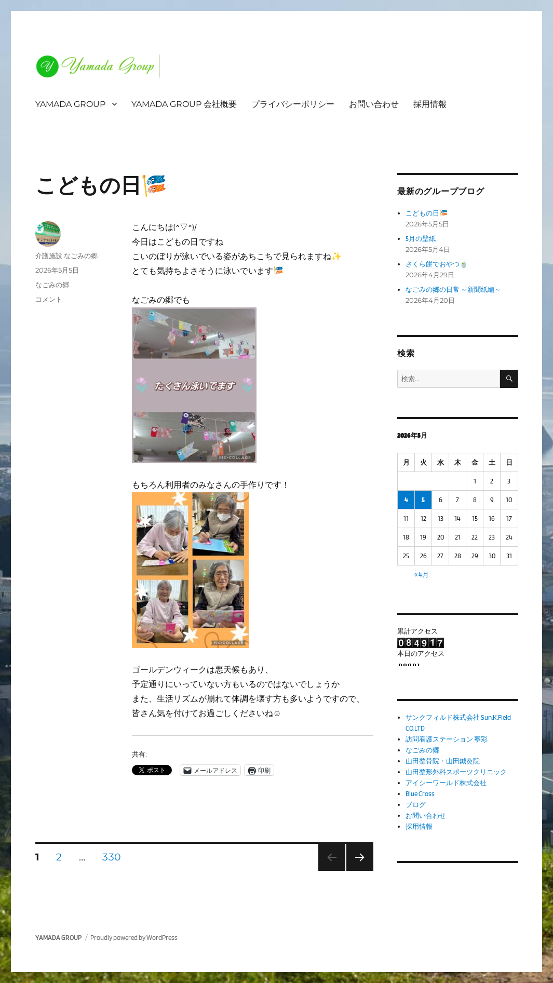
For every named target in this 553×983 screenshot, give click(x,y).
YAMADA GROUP (70, 104)
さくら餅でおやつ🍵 (437, 264)
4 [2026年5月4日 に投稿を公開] (406, 500)
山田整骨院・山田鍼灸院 (443, 761)
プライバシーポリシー (292, 104)
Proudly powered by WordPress (134, 937)
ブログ (416, 805)
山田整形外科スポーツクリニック (456, 772)
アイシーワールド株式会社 (446, 783)
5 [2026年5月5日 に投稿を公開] (423, 500)
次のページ (356, 870)
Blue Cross (420, 794)
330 (111, 858)
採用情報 (430, 104)
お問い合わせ (374, 104)
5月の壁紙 (421, 239)
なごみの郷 (52, 284)
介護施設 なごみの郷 (66, 255)
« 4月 (421, 574)
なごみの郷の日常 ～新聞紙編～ (453, 289)
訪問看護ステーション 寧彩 (447, 739)
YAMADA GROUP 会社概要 (184, 104)
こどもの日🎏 (101, 185)
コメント (48, 299)
